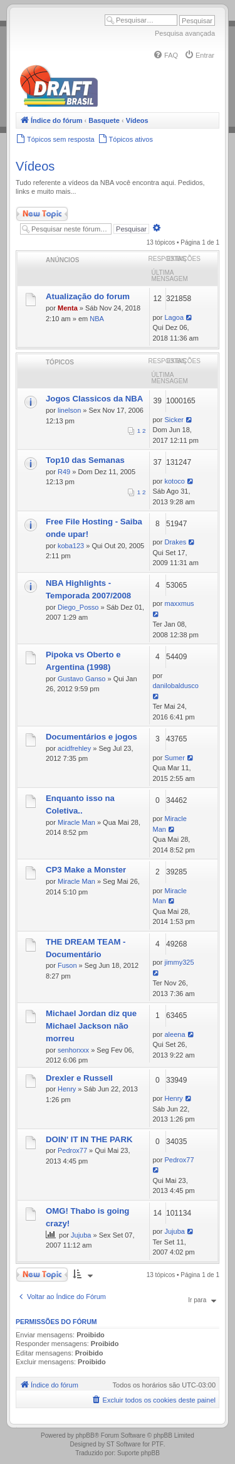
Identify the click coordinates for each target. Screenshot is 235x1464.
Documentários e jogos (91, 736)
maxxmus (179, 603)
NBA (97, 318)
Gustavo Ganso (81, 678)
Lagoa (174, 317)
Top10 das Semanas (85, 460)
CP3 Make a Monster (86, 869)
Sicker (174, 419)
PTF (158, 1444)
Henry (67, 1089)
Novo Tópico (42, 213)
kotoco (174, 481)
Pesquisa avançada (185, 33)
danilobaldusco (176, 685)
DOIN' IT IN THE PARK (89, 1139)
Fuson (67, 965)
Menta (68, 308)
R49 (64, 471)
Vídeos (35, 166)
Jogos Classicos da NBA (94, 398)
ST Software (124, 1444)
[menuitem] (165, 55)
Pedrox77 (72, 1150)
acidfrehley (74, 748)
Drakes (175, 542)
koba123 (71, 545)
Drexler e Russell (79, 1078)
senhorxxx (73, 1050)
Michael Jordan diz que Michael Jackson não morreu (91, 1026)
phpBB (85, 1435)
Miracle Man (76, 822)
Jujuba (81, 1235)
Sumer (174, 757)
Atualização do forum (88, 296)
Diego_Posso (78, 607)
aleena (174, 1034)
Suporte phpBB (138, 1453)
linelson (69, 410)
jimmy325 (179, 962)
